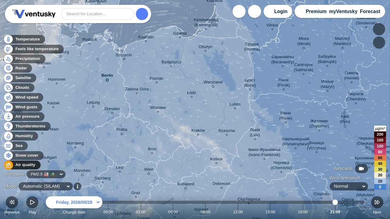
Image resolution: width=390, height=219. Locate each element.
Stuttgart (49, 158)
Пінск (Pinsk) (283, 83)
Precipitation (24, 58)
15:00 (270, 212)
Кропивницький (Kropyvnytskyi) (369, 161)
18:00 (303, 212)
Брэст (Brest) (250, 83)
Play (32, 206)
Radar (17, 68)
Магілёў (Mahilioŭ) (342, 42)
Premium (316, 11)
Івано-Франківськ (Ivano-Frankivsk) (264, 153)
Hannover (57, 80)
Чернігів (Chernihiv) (356, 97)
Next (377, 206)
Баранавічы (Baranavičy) (282, 60)
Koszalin (146, 38)
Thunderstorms (26, 126)
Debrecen (221, 184)
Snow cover (23, 155)
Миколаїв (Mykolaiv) (365, 193)
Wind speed (23, 97)
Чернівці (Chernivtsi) (281, 166)
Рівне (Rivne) (285, 116)
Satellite (19, 78)
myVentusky (343, 11)
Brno (152, 150)
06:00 (173, 212)
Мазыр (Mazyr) (328, 85)
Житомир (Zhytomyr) (319, 124)
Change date (74, 206)
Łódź (191, 93)
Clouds (18, 87)
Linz (120, 168)
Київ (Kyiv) (345, 120)
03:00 (141, 212)
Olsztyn (205, 47)
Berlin (107, 76)
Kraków (198, 131)
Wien (149, 170)
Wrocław (158, 108)
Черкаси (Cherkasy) (366, 142)
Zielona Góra (137, 90)
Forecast (370, 11)
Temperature (24, 39)
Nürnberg (75, 144)
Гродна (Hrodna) (252, 47)
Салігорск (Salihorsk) (303, 68)
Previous (12, 206)
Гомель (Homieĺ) (352, 76)
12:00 (238, 212)
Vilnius (272, 26)
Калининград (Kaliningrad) (206, 23)
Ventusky (33, 14)
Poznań (157, 79)
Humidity (20, 136)
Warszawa (213, 83)
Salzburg (102, 179)
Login (281, 11)
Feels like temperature (33, 49)
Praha (121, 130)
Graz (135, 193)
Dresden (112, 109)
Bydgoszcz (171, 63)
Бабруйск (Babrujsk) (327, 60)
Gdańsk (180, 34)
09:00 (205, 212)
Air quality (21, 165)
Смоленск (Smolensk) (366, 21)
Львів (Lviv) (255, 133)
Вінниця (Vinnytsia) (316, 146)
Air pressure (24, 116)
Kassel (53, 104)
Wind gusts (22, 107)
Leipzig (93, 103)
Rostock (89, 40)
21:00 (335, 212)
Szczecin (123, 56)
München (82, 171)
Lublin (234, 105)
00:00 (108, 212)
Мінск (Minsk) (303, 42)
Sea (15, 145)
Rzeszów (226, 131)
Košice (216, 160)
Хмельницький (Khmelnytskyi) (296, 142)
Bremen (44, 64)
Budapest (185, 185)
